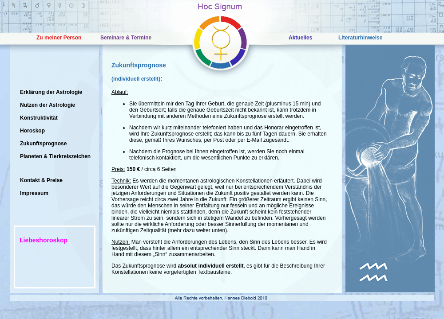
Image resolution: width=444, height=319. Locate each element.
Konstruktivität (39, 118)
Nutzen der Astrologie (47, 105)
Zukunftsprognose (43, 143)
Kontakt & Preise (41, 180)
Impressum (34, 193)
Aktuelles (300, 38)
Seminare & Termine (125, 38)
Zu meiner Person (58, 38)
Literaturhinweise (360, 38)
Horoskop (32, 131)
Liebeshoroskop (43, 240)
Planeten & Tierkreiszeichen (55, 156)
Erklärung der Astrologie (51, 92)
